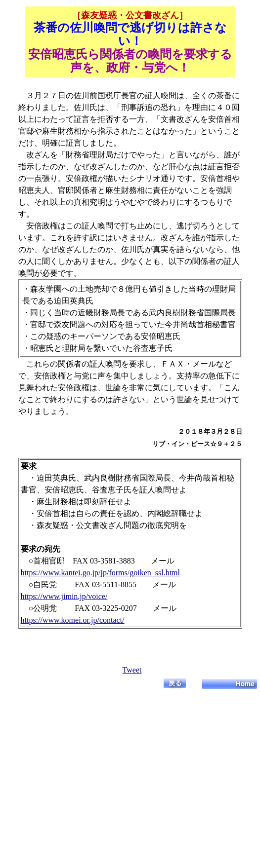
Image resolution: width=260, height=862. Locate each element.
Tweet (132, 670)
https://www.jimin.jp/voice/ (64, 596)
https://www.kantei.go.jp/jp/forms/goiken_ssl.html (100, 572)
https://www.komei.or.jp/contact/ (73, 620)
